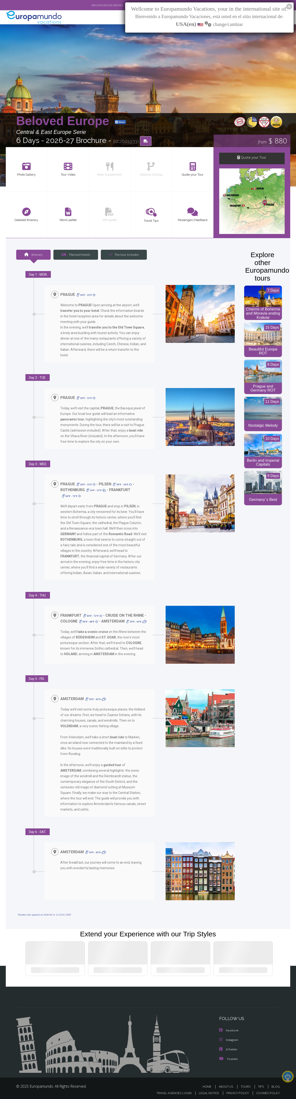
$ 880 (272, 141)
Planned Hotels (75, 255)
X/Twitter (228, 1047)
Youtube (228, 1057)
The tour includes (122, 255)
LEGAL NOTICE (206, 1091)
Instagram (229, 1038)
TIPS (261, 1084)
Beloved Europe (64, 121)
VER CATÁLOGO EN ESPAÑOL (96, 5)
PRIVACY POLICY (235, 1091)
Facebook (229, 1029)
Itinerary (33, 255)
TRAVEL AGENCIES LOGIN (169, 1091)
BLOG (275, 1084)
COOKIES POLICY (267, 1091)
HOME (208, 1084)
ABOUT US (227, 1084)
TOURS (246, 1084)
